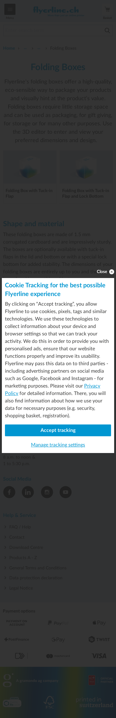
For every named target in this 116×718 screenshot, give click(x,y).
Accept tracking (58, 430)
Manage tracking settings (58, 444)
